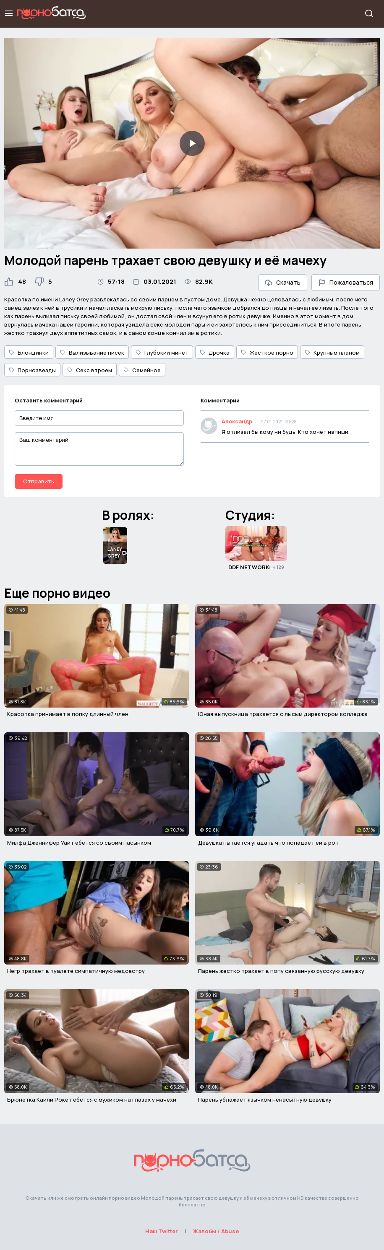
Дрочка (215, 352)
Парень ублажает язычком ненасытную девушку (265, 1099)
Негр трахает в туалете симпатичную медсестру (76, 971)
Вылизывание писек (92, 352)
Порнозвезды (32, 370)
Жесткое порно (267, 352)
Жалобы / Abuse (216, 1231)
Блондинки (29, 352)
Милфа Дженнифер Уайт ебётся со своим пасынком (79, 842)
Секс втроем (89, 370)
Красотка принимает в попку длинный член (67, 714)
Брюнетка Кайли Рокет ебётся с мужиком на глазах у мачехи (91, 1099)
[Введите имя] (99, 418)
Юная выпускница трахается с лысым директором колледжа (283, 714)
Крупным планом (332, 352)
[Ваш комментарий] (99, 449)
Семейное (142, 370)
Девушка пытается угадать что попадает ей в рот (268, 842)
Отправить (38, 481)
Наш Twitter (161, 1231)
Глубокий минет (162, 352)
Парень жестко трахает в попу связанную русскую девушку (281, 971)
